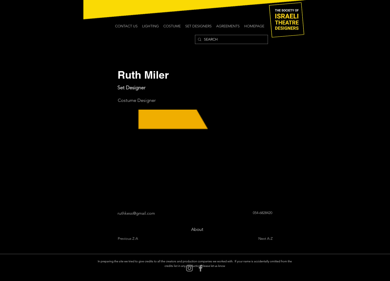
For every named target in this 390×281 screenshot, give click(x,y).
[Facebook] (200, 268)
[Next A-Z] (261, 238)
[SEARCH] (231, 39)
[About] (197, 229)
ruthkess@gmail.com (136, 213)
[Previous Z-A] (133, 238)
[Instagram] (189, 268)
